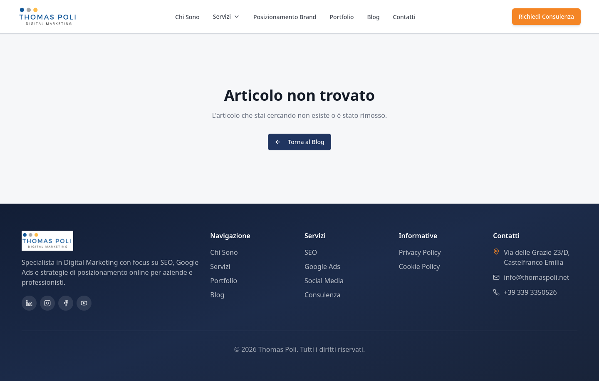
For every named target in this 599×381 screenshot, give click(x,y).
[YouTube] (84, 303)
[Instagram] (47, 303)
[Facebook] (65, 303)
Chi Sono (187, 17)
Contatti (404, 17)
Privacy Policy (420, 252)
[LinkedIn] (29, 303)
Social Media (324, 280)
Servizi (226, 16)
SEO (310, 252)
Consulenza (322, 294)
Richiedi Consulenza (546, 16)
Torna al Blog (299, 142)
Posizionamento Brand (284, 17)
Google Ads (322, 266)
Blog (373, 17)
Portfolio (341, 17)
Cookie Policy (419, 266)
